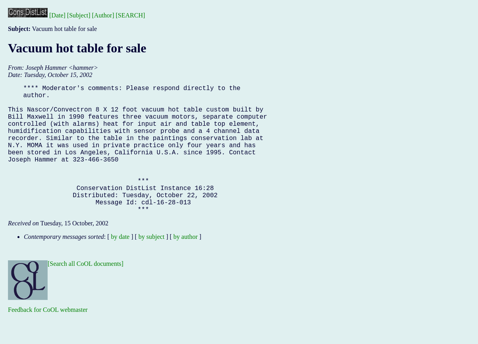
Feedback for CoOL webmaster (48, 338)
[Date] (57, 15)
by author (185, 265)
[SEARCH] (130, 15)
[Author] (103, 15)
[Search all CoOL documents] (85, 292)
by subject (151, 265)
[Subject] (79, 15)
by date (120, 265)
